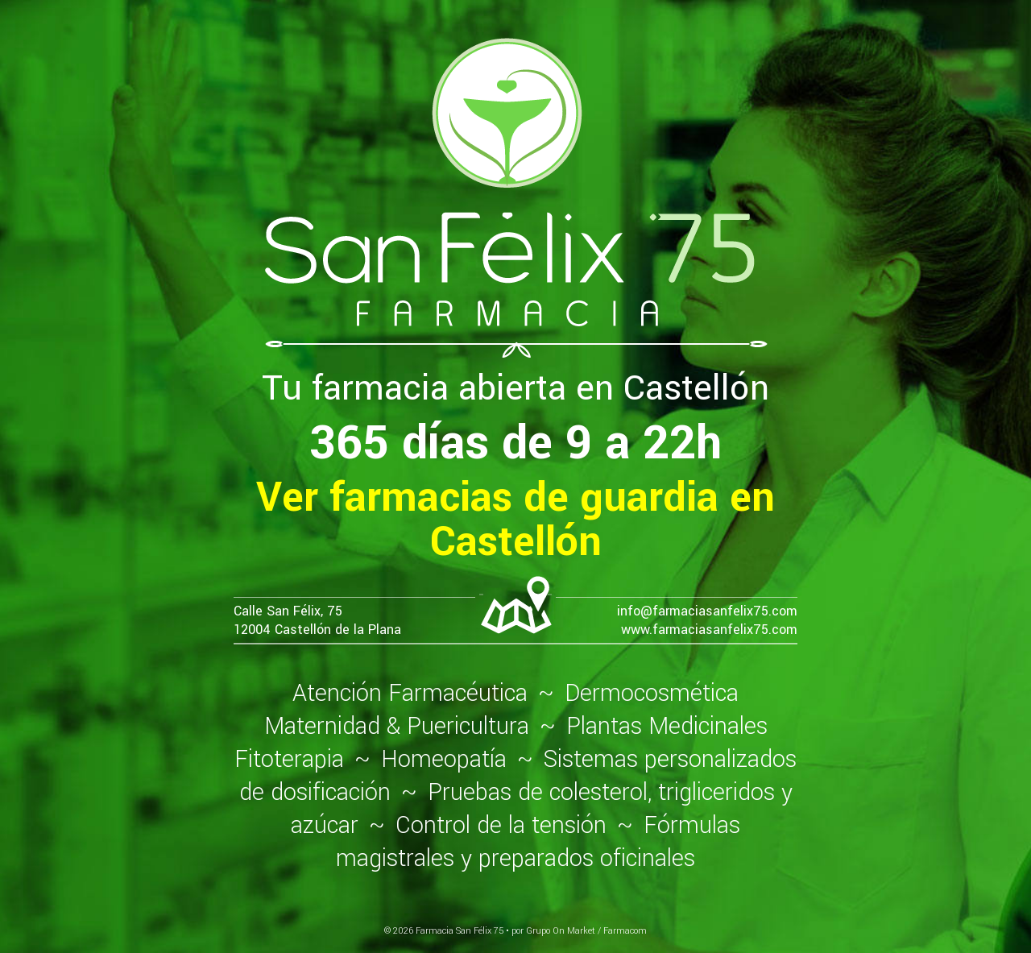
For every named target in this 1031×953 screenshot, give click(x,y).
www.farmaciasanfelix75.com (709, 629)
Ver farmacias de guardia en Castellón (515, 519)
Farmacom (625, 931)
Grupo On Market (560, 931)
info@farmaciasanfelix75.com (707, 611)
